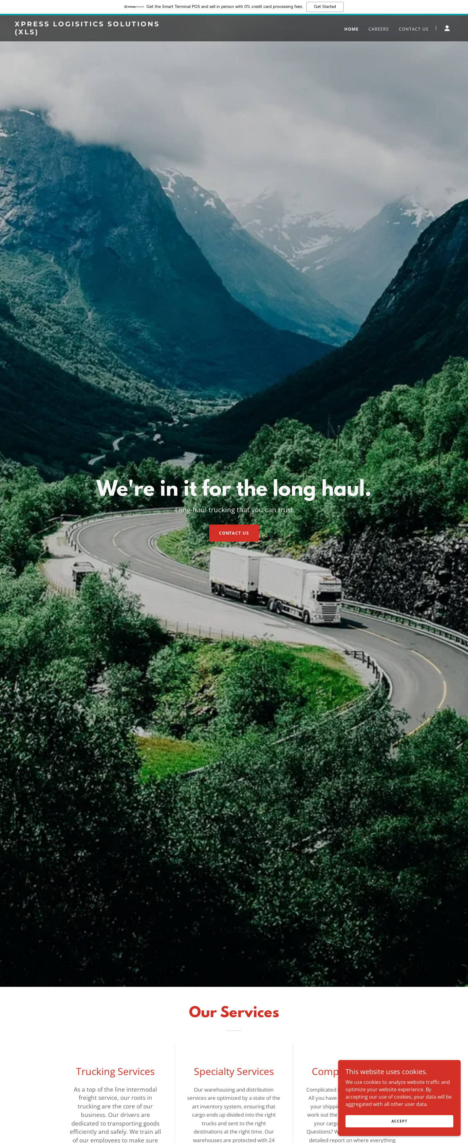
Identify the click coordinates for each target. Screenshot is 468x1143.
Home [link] (351, 29)
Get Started (325, 7)
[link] (91, 32)
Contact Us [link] (413, 29)
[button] (447, 28)
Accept (399, 1125)
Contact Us (234, 533)
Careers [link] (378, 29)
